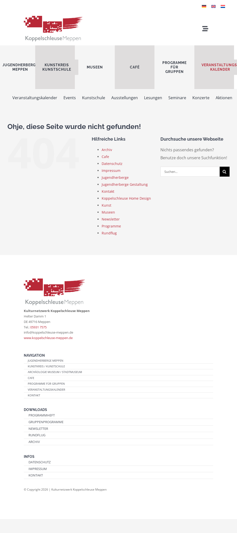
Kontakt (108, 191)
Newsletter (111, 219)
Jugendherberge (115, 177)
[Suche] (225, 172)
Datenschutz (112, 163)
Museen (108, 212)
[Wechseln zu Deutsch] (204, 6)
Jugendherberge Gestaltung (125, 184)
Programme (111, 226)
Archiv (107, 149)
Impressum (111, 170)
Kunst (106, 205)
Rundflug (109, 233)
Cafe (105, 156)
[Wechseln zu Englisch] (213, 6)
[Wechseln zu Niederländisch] (223, 6)
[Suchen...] (190, 172)
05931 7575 (38, 327)
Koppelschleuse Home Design (126, 198)
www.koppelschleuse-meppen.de (48, 338)
